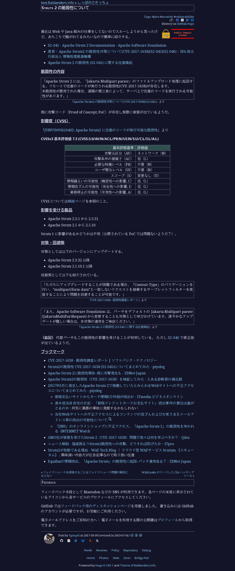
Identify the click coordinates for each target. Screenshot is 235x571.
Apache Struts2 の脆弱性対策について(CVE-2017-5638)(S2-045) (115, 102)
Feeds (88, 550)
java (156, 17)
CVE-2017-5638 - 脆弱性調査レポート (114, 300)
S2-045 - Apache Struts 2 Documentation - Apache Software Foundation (107, 45)
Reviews (101, 550)
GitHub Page (185, 24)
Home (91, 558)
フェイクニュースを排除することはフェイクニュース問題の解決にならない (84, 474)
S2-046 (173, 337)
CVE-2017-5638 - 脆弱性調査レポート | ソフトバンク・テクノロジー (102, 360)
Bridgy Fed (142, 558)
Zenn (126, 558)
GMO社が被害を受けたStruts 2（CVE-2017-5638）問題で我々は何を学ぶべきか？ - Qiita (118, 437)
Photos (104, 558)
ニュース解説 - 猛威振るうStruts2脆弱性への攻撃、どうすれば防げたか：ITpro (111, 443)
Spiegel (74, 535)
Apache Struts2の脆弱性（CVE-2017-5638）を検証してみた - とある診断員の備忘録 (115, 379)
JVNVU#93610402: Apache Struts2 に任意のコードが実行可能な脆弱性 (101, 130)
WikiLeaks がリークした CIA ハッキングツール (168, 474)
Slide (116, 558)
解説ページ (76, 201)
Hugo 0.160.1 (104, 565)
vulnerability (184, 17)
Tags (147, 17)
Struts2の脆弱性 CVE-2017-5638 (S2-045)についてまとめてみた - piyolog (106, 366)
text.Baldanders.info (57, 2)
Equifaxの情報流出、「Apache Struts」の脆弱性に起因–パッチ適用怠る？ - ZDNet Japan (119, 461)
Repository (130, 550)
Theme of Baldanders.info (138, 565)
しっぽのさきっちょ (93, 2)
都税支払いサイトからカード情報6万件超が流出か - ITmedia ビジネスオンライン (119, 396)
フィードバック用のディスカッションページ (96, 506)
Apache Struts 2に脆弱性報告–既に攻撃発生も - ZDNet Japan (97, 373)
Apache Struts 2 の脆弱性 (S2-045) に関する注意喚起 (90, 62)
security (167, 17)
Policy (115, 550)
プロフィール (167, 520)
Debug (146, 550)
